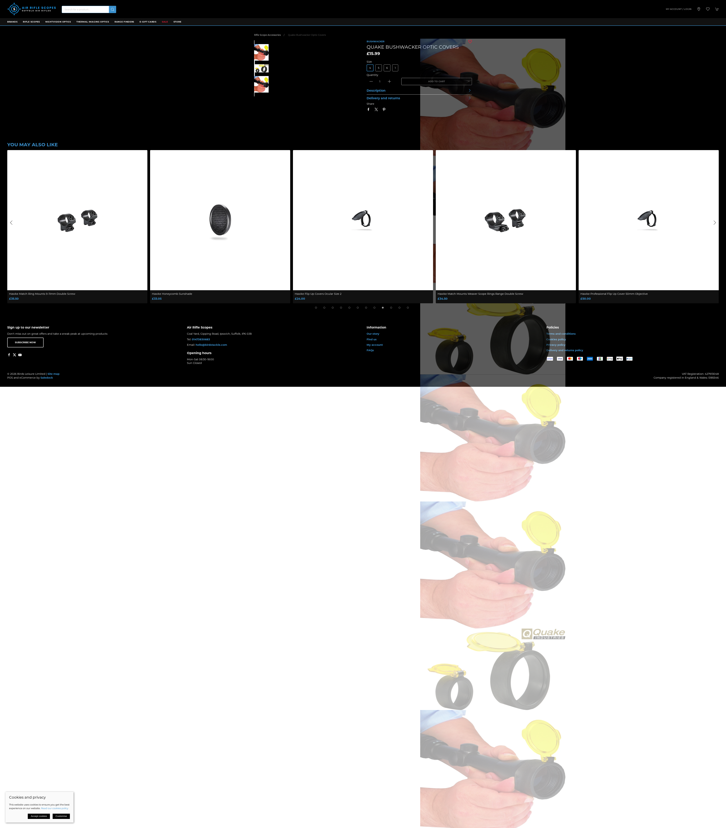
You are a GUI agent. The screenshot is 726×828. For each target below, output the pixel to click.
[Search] (89, 9)
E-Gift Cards (148, 22)
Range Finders (124, 22)
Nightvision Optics (58, 22)
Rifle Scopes (31, 22)
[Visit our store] (699, 9)
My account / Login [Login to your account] (679, 9)
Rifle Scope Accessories (267, 35)
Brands (12, 22)
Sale (165, 22)
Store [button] (178, 22)
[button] (708, 9)
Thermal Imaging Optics (92, 22)
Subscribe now (25, 342)
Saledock (46, 377)
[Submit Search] (112, 9)
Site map (54, 374)
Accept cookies (39, 816)
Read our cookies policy (54, 808)
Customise (61, 816)
